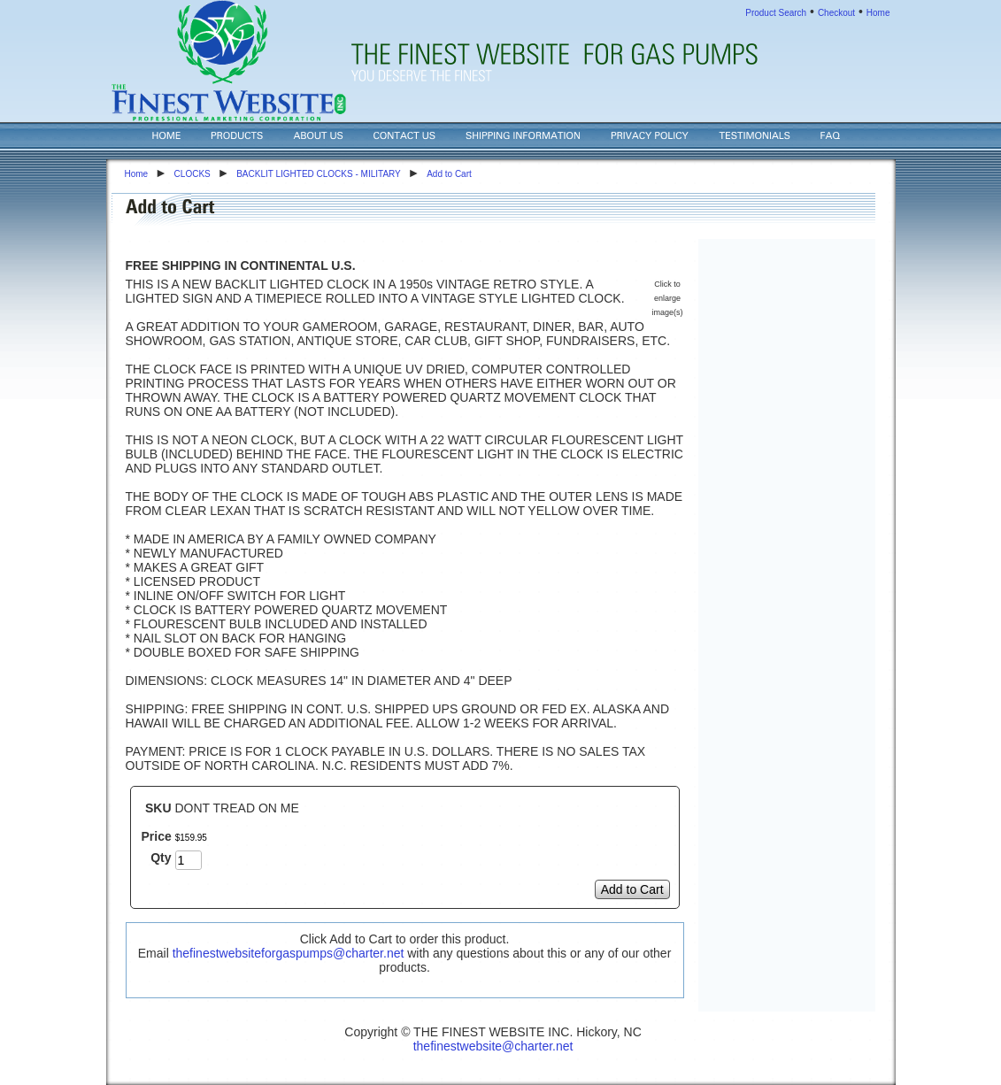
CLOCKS (192, 174)
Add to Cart (449, 174)
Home (878, 13)
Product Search (775, 13)
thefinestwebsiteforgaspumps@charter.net (288, 953)
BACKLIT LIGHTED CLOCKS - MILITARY (318, 174)
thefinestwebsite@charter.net (493, 1046)
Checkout (836, 13)
